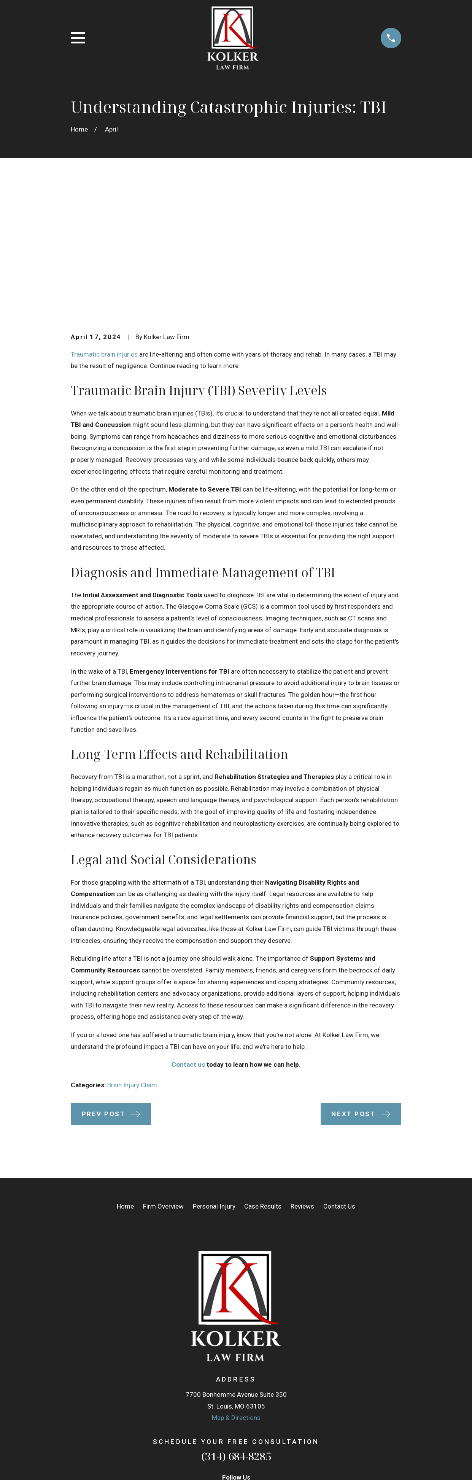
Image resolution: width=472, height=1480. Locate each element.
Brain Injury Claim (132, 967)
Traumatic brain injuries (104, 236)
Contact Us (339, 1088)
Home (125, 1088)
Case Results (262, 1088)
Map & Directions (236, 1300)
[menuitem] (81, 1464)
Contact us (188, 947)
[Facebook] (246, 1375)
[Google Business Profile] (226, 1375)
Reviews (302, 1088)
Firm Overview (163, 1088)
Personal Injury (214, 1088)
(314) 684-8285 (236, 1338)
